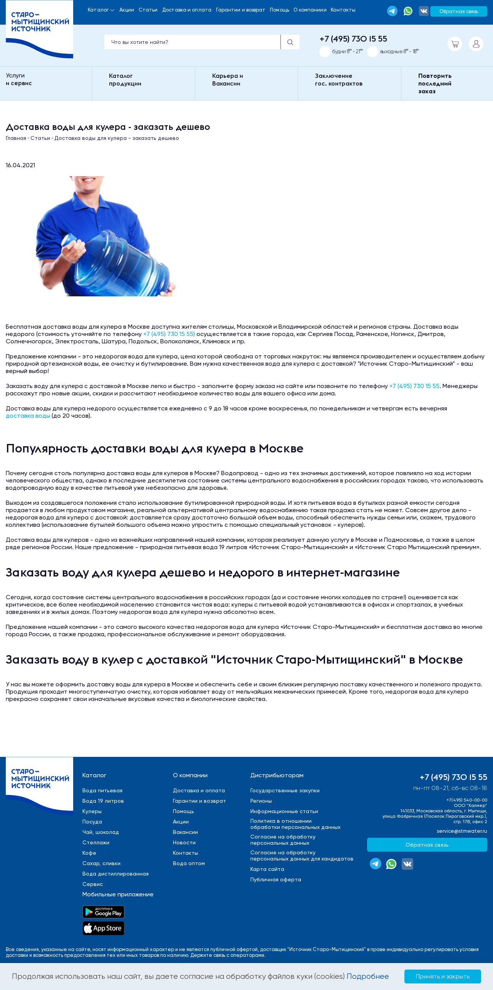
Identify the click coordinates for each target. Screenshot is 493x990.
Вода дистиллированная (115, 874)
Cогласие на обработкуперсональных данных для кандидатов (302, 855)
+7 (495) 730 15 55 (353, 38)
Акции (126, 10)
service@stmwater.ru (462, 831)
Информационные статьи (284, 811)
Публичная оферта (275, 879)
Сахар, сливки (101, 863)
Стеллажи (95, 842)
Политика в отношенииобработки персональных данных (295, 824)
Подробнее (368, 976)
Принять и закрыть (443, 976)
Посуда (92, 822)
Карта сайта (267, 869)
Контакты (343, 10)
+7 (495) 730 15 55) (169, 334)
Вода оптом (189, 863)
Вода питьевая (102, 790)
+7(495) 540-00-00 (466, 800)
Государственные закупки (285, 790)
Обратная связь (458, 11)
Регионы (261, 801)
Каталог (98, 10)
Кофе (89, 853)
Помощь (279, 10)
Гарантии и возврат (241, 10)
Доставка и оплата (186, 10)
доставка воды (28, 415)
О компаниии (309, 10)
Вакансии (185, 832)
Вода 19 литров (103, 801)
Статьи (148, 10)
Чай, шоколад (100, 832)
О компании (190, 775)
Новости (184, 842)
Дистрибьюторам (277, 775)
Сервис (92, 884)
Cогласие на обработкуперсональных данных (282, 840)
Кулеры (92, 811)
